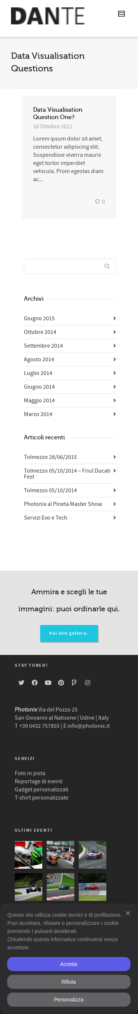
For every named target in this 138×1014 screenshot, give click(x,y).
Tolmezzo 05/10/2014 (50, 490)
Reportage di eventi (39, 781)
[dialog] (69, 958)
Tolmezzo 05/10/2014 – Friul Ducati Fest (67, 473)
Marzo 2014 (38, 414)
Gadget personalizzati (41, 789)
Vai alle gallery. (69, 633)
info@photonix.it (88, 726)
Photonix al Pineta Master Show (63, 504)
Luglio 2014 (38, 373)
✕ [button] (128, 913)
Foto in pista (30, 773)
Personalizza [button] (68, 1000)
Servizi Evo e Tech (45, 517)
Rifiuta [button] (68, 982)
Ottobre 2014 (40, 332)
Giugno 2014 (39, 387)
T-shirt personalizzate (41, 797)
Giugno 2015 (39, 318)
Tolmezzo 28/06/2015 (50, 457)
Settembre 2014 (43, 345)
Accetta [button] (68, 964)
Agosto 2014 (39, 359)
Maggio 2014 (39, 400)
